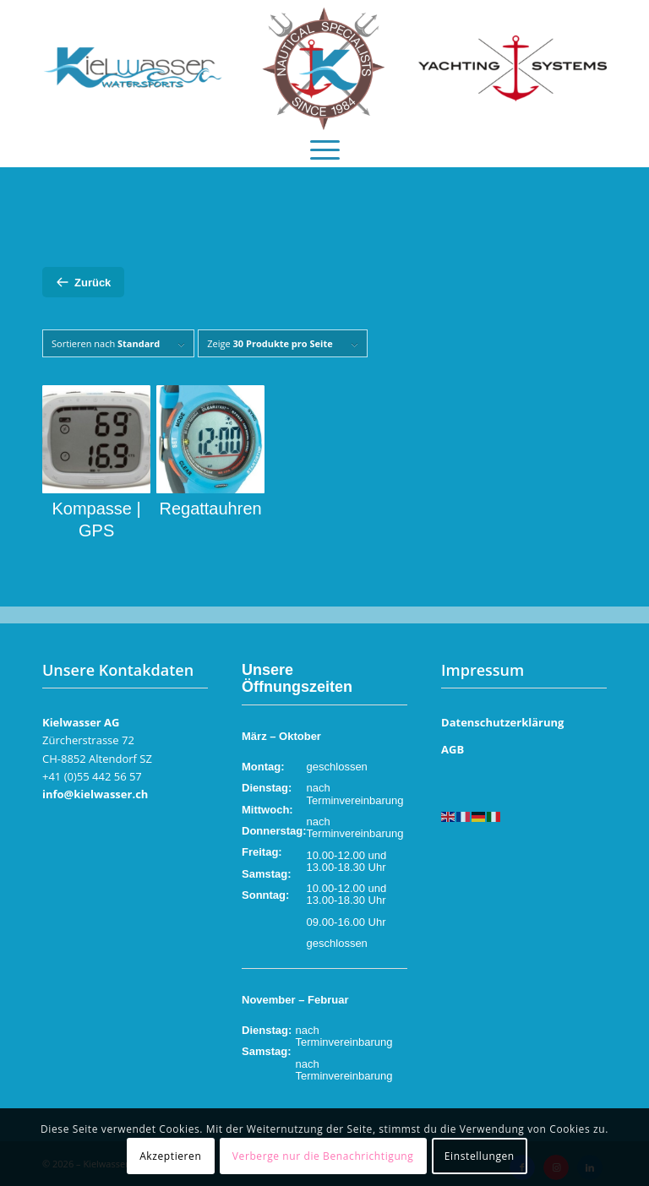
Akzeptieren (170, 1156)
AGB (452, 749)
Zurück (83, 282)
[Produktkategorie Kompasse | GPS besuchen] (96, 463)
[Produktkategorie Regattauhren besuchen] (210, 452)
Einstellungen (479, 1156)
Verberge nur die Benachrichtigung (323, 1156)
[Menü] (325, 145)
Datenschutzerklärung (502, 722)
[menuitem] (325, 145)
